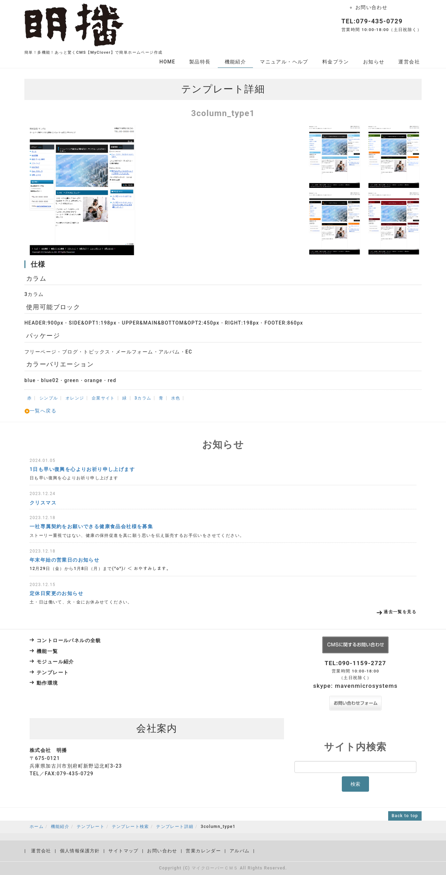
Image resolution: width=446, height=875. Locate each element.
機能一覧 (47, 651)
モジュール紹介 (55, 661)
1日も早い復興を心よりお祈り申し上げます (82, 469)
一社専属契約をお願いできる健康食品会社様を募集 (91, 526)
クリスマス (43, 502)
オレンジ (75, 398)
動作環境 (47, 683)
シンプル (48, 398)
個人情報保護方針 (80, 850)
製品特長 (200, 61)
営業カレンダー (203, 850)
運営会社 (409, 61)
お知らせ (374, 61)
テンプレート (53, 672)
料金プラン (335, 61)
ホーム (37, 826)
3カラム (142, 398)
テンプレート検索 (130, 826)
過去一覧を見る (400, 611)
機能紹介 (235, 61)
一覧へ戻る (40, 410)
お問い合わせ (371, 7)
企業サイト (103, 398)
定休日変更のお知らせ (56, 593)
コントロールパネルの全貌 (69, 640)
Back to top (405, 815)
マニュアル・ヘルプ (284, 61)
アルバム (240, 850)
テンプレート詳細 (174, 826)
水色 (175, 398)
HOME (167, 61)
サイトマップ (123, 850)
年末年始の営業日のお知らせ (64, 560)
